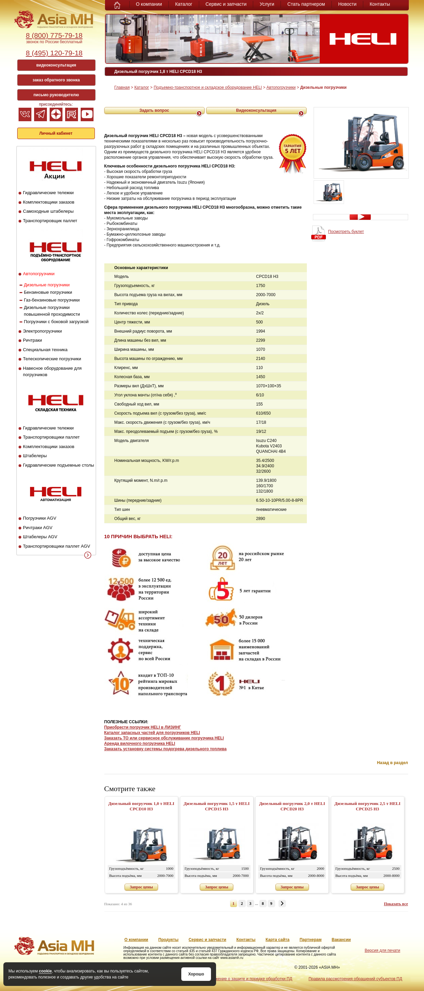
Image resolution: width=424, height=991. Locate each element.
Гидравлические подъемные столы (58, 465)
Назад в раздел (392, 762)
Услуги (267, 4)
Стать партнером (306, 4)
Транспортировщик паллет (50, 220)
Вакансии (341, 939)
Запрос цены (141, 887)
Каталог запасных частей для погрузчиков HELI (152, 732)
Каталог (183, 4)
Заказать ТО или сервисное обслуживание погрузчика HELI (164, 738)
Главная (122, 87)
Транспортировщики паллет (51, 437)
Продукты (168, 939)
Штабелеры (35, 455)
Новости (347, 4)
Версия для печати (382, 950)
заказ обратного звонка (56, 80)
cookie (45, 971)
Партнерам (310, 939)
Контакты (380, 4)
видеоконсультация (56, 65)
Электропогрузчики (42, 331)
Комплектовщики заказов (48, 202)
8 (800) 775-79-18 (54, 35)
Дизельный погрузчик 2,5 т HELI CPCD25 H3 (368, 806)
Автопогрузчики (38, 273)
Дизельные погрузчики (47, 284)
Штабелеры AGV (40, 536)
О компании (149, 4)
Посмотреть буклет (346, 231)
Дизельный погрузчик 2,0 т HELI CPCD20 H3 (292, 806)
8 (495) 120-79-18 (54, 53)
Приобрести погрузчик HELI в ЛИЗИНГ (142, 727)
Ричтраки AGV (37, 527)
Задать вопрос (154, 110)
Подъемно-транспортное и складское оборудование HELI (208, 87)
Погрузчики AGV (39, 518)
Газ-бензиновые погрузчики (52, 300)
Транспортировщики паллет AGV (56, 546)
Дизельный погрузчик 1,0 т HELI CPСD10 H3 (141, 806)
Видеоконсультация (256, 110)
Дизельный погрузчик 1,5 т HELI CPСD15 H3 (217, 806)
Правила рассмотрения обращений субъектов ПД (355, 978)
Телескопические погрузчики (52, 358)
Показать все (396, 904)
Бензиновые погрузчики (48, 292)
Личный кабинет (55, 133)
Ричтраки (32, 340)
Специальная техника (45, 349)
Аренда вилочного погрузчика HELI (139, 743)
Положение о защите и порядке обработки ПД (248, 978)
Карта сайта (278, 939)
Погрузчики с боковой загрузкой (56, 321)
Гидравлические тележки (48, 192)
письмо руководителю (56, 95)
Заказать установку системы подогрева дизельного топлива (165, 749)
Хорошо (196, 974)
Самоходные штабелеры (48, 211)
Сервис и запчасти (226, 4)
